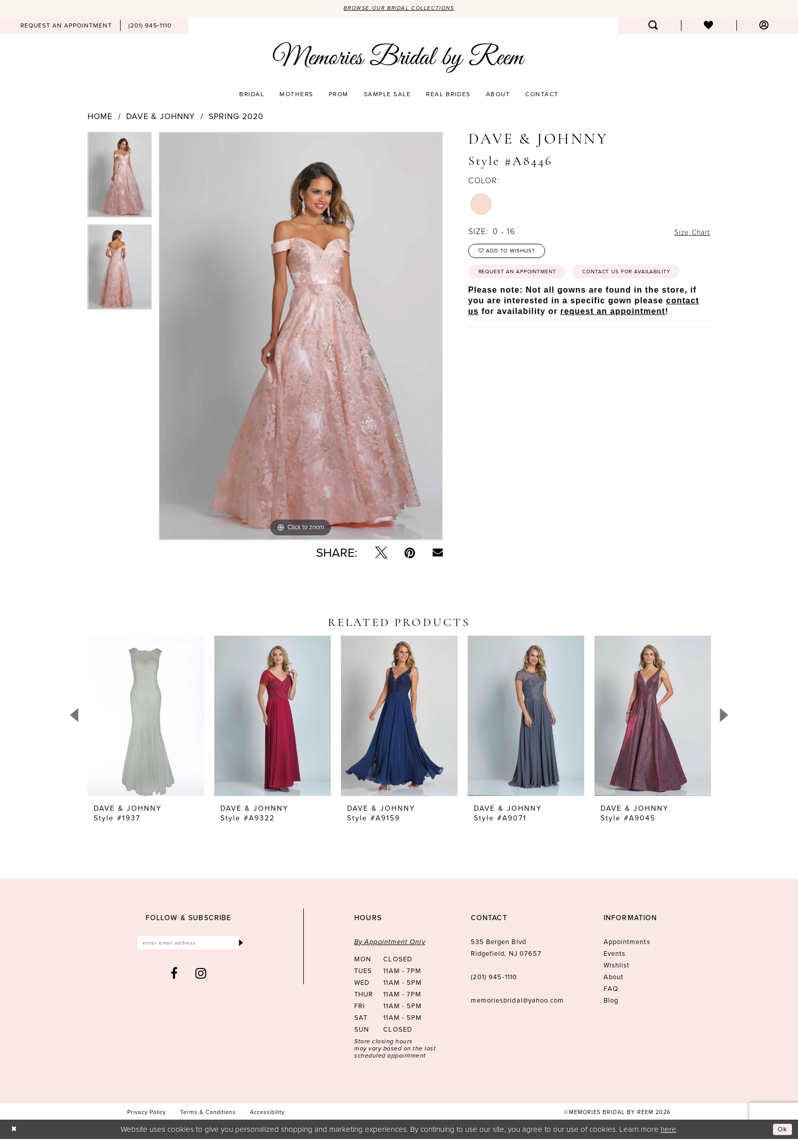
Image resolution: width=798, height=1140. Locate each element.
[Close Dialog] (15, 1130)
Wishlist (617, 966)
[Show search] (653, 26)
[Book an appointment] (66, 26)
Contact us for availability (531, 301)
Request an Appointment (526, 277)
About (613, 978)
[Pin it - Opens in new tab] (410, 554)
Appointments (627, 943)
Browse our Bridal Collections (399, 8)
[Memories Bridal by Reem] (399, 58)
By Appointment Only (389, 943)
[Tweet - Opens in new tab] (381, 554)
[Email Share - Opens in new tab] (438, 554)
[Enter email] (188, 945)
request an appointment (612, 342)
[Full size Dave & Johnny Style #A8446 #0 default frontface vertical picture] (300, 336)
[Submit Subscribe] (240, 945)
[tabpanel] (120, 179)
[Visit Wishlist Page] (708, 26)
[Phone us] (150, 26)
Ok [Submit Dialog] (781, 1129)
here (668, 1129)
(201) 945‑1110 (494, 978)
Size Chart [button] (689, 233)
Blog (611, 1001)
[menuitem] (66, 26)
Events (614, 954)
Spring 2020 (236, 117)
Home (100, 117)
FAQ (611, 989)
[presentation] (146, 717)
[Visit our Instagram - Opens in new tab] (201, 977)
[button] (764, 26)
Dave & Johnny (160, 117)
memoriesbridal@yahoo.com (517, 1001)
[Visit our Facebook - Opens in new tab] (174, 977)
